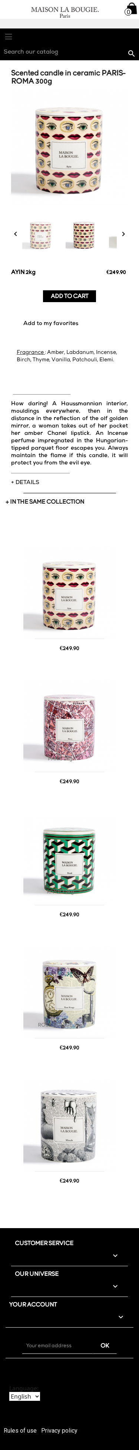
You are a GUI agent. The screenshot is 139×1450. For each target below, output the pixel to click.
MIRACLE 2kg (60, 1158)
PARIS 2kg (60, 759)
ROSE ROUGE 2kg (60, 1025)
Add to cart (69, 297)
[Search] (69, 52)
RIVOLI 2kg (60, 892)
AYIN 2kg (60, 626)
